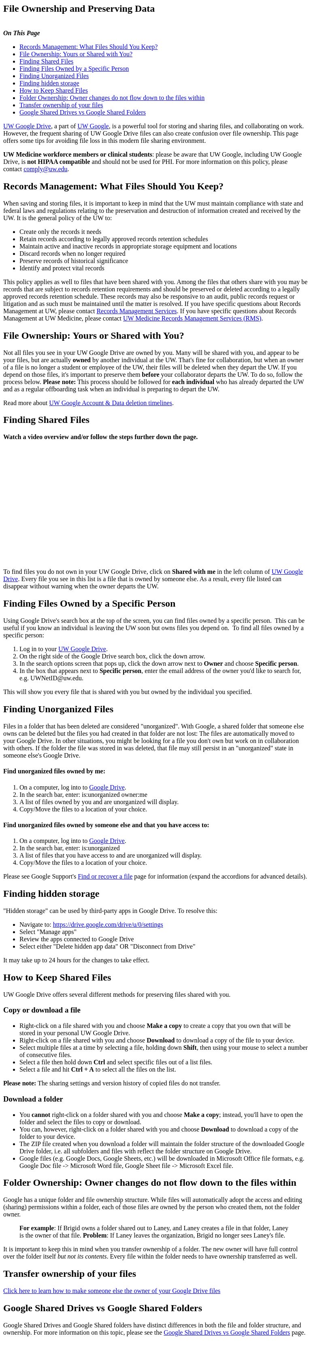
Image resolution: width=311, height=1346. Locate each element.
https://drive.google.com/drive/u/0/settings (108, 924)
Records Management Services (136, 311)
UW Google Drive (27, 126)
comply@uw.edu (45, 169)
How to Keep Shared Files (53, 90)
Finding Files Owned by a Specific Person (74, 68)
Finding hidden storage (49, 83)
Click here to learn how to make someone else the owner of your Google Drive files (111, 1290)
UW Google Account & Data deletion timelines (110, 402)
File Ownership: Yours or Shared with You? (75, 54)
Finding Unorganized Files (54, 75)
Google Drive (107, 787)
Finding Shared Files (46, 61)
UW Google (93, 126)
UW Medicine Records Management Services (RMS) (192, 318)
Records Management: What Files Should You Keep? (88, 46)
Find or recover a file (105, 876)
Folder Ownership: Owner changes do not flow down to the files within (111, 97)
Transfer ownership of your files (61, 105)
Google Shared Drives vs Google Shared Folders (82, 112)
